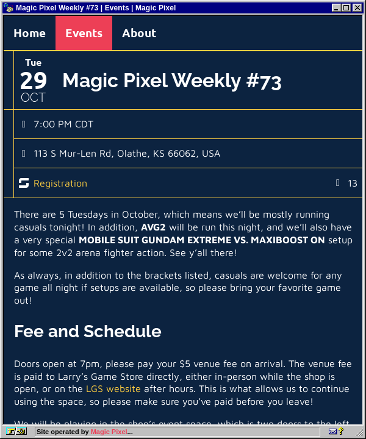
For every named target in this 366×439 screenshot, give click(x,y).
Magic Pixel (109, 431)
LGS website (113, 388)
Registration (60, 182)
